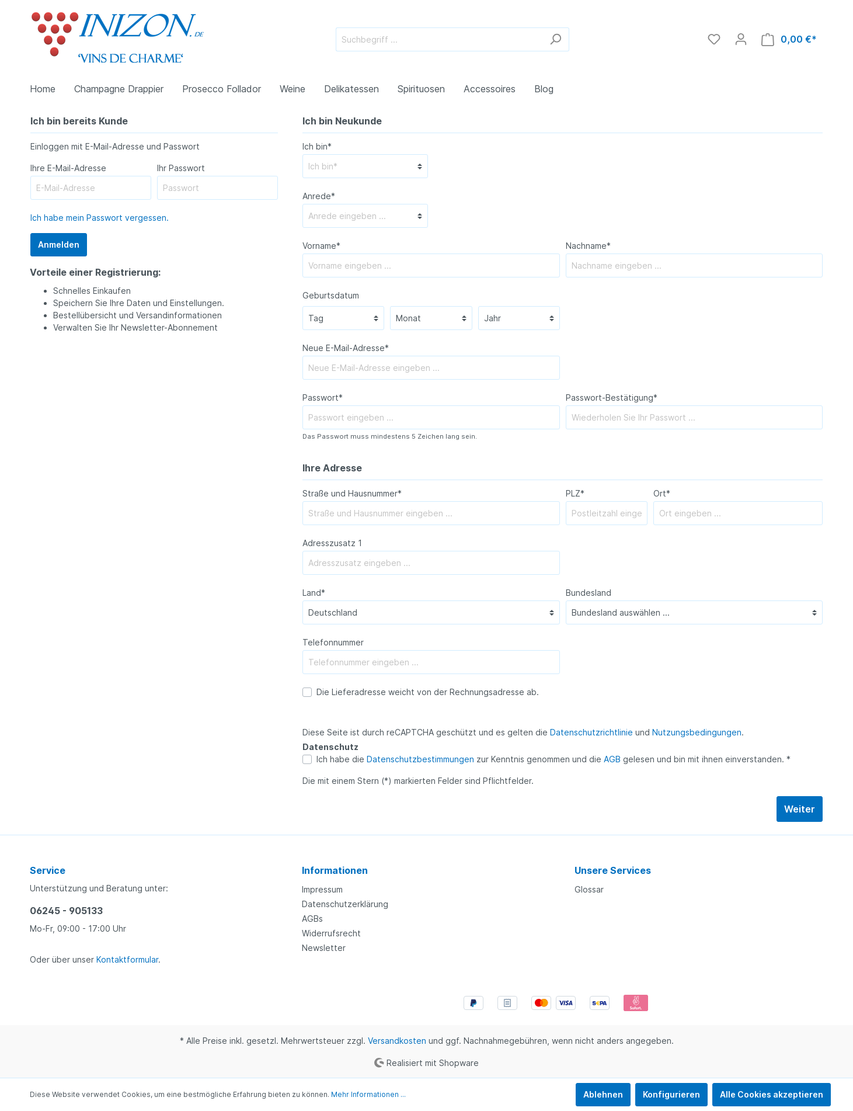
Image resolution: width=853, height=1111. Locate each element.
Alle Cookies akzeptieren (771, 1094)
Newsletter (324, 948)
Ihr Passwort (181, 168)
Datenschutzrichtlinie (591, 732)
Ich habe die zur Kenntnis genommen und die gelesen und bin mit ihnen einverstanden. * (553, 759)
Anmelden (58, 244)
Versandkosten (397, 1041)
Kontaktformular (127, 959)
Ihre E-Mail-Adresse (68, 168)
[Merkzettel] (714, 39)
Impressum (322, 889)
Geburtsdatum (330, 295)
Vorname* (321, 246)
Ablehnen (603, 1094)
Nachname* (588, 246)
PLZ (575, 493)
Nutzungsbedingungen (696, 732)
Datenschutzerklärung (345, 904)
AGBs (312, 918)
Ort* (661, 493)
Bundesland (588, 593)
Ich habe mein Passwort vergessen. (99, 218)
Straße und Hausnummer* (352, 493)
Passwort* (322, 397)
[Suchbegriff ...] (439, 39)
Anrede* (318, 196)
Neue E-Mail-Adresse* (345, 348)
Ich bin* (317, 146)
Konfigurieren (671, 1094)
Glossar (589, 889)
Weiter (799, 809)
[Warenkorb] (789, 39)
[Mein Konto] (740, 39)
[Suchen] (555, 39)
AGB (612, 759)
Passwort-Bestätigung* (611, 397)
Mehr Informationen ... (368, 1094)
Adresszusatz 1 (332, 543)
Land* (313, 593)
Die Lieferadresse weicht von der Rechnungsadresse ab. (427, 692)
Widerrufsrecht (331, 933)
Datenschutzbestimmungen (420, 759)
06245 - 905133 (66, 910)
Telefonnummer (333, 642)
